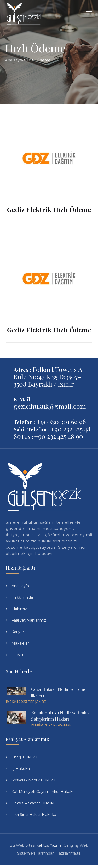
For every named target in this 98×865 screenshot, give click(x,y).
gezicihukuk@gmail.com (50, 406)
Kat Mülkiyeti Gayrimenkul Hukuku (43, 791)
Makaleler (20, 643)
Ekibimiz (19, 608)
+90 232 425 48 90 (58, 436)
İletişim (18, 654)
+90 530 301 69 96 (61, 421)
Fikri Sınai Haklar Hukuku (33, 814)
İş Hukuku (20, 768)
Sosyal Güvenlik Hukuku (33, 780)
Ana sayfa (20, 585)
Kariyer (17, 631)
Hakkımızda (22, 597)
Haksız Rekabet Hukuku (33, 803)
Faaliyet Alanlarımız (28, 620)
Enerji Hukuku (24, 757)
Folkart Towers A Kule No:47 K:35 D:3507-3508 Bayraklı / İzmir (48, 376)
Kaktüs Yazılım (49, 845)
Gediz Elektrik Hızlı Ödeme (49, 209)
